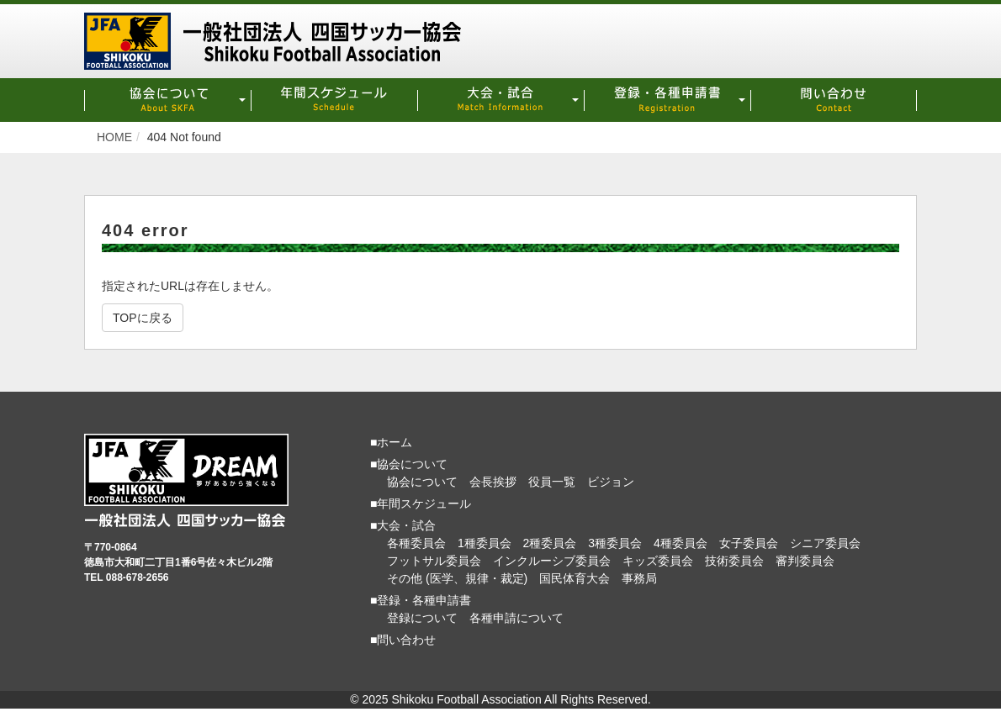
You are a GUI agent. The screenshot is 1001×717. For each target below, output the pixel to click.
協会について (422, 481)
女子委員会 (748, 543)
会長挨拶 (492, 481)
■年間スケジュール (420, 503)
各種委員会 (416, 543)
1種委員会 (484, 543)
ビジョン (610, 481)
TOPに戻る (142, 317)
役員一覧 (551, 481)
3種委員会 (615, 543)
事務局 (639, 578)
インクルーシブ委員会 (552, 560)
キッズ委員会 (657, 560)
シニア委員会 (825, 543)
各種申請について (516, 618)
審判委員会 (805, 560)
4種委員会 (680, 543)
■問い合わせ (403, 639)
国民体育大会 (574, 578)
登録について (422, 618)
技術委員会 (734, 560)
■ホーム (391, 442)
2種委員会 (550, 543)
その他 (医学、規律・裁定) (457, 578)
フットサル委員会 (434, 560)
